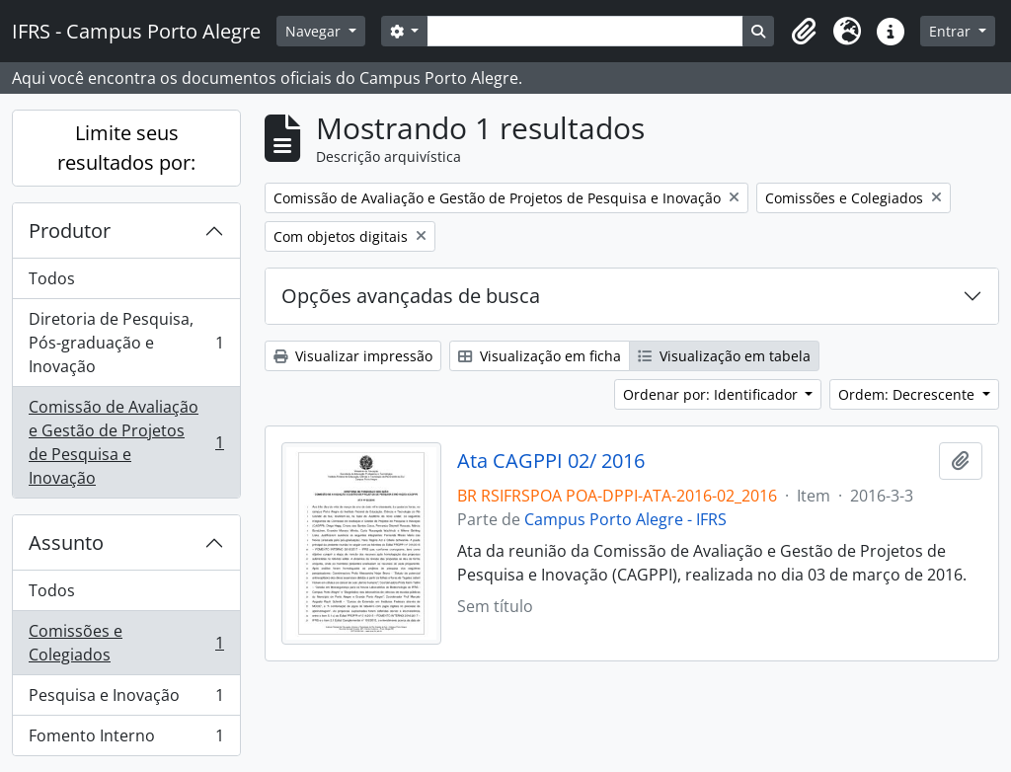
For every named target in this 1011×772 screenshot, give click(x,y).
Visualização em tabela (724, 356)
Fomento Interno (126, 739)
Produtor (70, 230)
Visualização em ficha (539, 356)
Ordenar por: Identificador (712, 394)
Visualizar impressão (352, 356)
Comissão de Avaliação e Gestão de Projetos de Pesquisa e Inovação (126, 442)
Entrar (951, 31)
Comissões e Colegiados (126, 642)
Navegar (315, 31)
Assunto (66, 542)
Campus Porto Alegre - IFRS (625, 519)
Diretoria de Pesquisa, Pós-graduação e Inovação (126, 342)
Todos (52, 278)
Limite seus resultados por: (126, 147)
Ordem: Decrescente (908, 394)
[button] (803, 31)
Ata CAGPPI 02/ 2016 (551, 461)
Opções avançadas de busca (410, 295)
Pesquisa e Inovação (126, 699)
